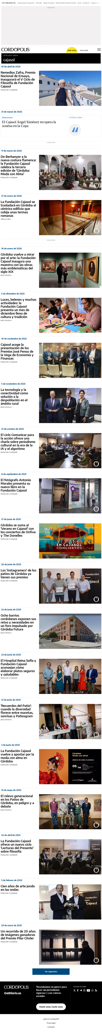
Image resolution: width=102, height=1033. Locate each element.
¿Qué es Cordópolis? (51, 1019)
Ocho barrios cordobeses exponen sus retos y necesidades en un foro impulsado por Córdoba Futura (18, 622)
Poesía (79, 3)
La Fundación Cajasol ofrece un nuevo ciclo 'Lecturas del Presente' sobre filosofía (17, 846)
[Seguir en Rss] (96, 990)
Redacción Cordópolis (9, 90)
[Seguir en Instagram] (84, 990)
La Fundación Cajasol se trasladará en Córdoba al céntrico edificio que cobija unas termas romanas (18, 208)
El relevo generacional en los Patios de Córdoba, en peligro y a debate (17, 801)
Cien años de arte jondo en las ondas (18, 887)
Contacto (51, 1027)
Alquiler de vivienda (48, 3)
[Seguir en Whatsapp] (93, 990)
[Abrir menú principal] (99, 49)
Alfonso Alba (6, 219)
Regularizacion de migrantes (26, 3)
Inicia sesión (84, 50)
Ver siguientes (51, 971)
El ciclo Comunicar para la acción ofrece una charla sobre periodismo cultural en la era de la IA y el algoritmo (18, 442)
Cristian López (75, 117)
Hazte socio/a (71, 50)
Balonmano (7, 117)
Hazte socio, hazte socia (51, 1006)
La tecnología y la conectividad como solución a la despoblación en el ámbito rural (14, 396)
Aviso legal (51, 1023)
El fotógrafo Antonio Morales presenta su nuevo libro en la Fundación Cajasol (16, 485)
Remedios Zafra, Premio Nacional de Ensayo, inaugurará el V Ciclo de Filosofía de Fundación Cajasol (18, 79)
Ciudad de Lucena (96, 3)
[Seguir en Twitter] (74, 990)
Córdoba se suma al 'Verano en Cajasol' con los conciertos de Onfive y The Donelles (18, 530)
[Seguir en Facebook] (77, 990)
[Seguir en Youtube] (88, 990)
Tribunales (39, 3)
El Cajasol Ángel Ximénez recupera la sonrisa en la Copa (29, 124)
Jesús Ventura (6, 275)
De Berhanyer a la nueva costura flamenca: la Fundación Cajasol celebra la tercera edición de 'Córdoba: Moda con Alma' (18, 165)
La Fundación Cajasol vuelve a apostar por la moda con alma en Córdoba (17, 756)
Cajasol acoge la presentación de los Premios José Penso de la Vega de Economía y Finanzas (17, 351)
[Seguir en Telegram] (81, 990)
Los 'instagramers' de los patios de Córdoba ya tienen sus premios (18, 573)
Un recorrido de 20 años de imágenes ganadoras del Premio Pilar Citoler (18, 934)
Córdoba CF (86, 3)
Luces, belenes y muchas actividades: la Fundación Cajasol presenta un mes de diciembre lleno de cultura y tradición (18, 308)
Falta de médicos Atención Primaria (66, 3)
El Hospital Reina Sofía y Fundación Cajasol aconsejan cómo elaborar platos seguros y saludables (18, 667)
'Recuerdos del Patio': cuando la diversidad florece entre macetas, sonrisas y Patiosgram (17, 711)
